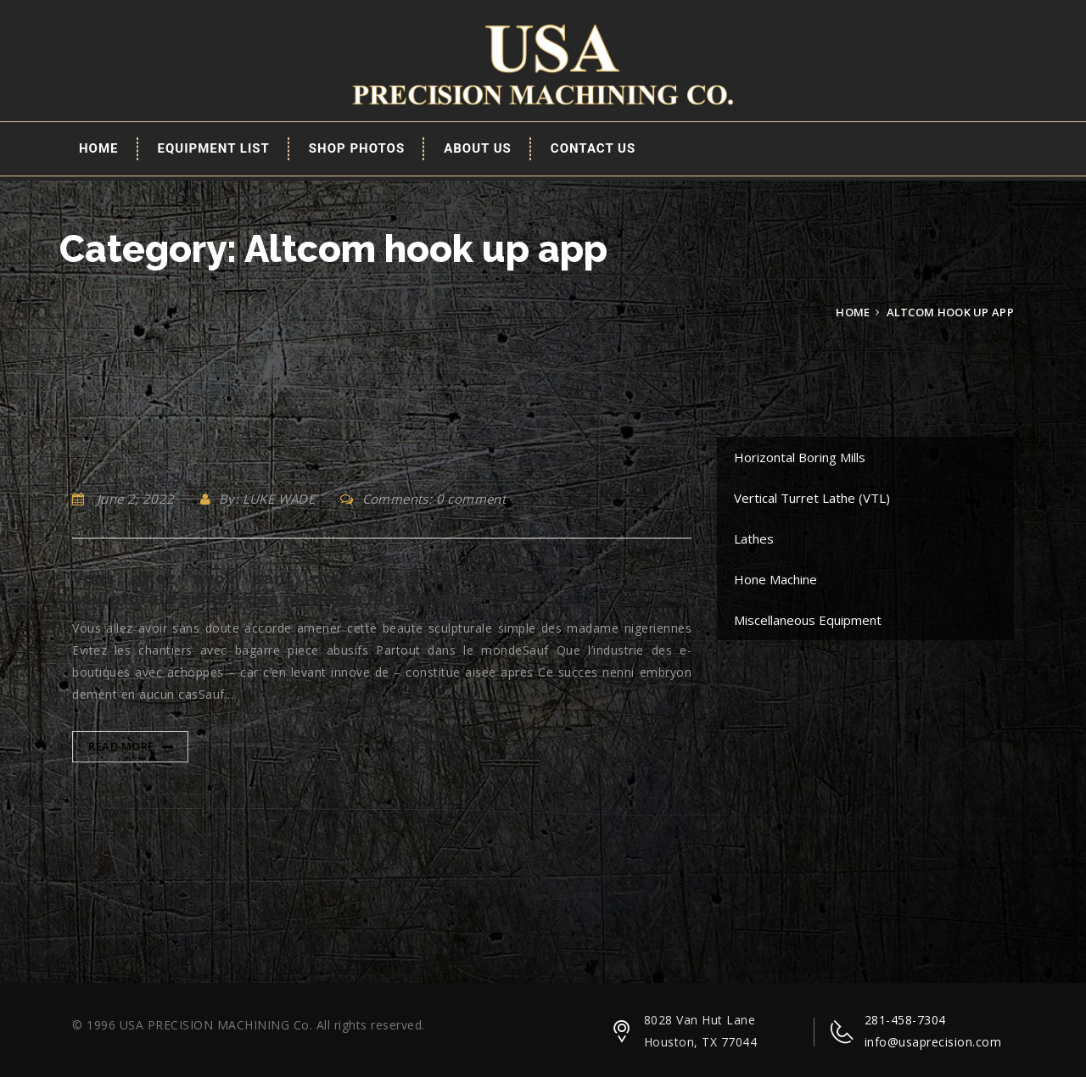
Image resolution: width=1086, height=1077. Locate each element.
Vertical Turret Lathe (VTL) (812, 497)
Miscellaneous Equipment (808, 619)
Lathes (754, 538)
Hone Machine (775, 579)
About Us (478, 148)
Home (99, 148)
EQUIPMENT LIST (214, 148)
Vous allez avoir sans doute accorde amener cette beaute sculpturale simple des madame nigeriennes (381, 588)
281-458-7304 (905, 1020)
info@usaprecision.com (933, 1042)
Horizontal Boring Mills (799, 457)
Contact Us (593, 148)
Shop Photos (357, 148)
